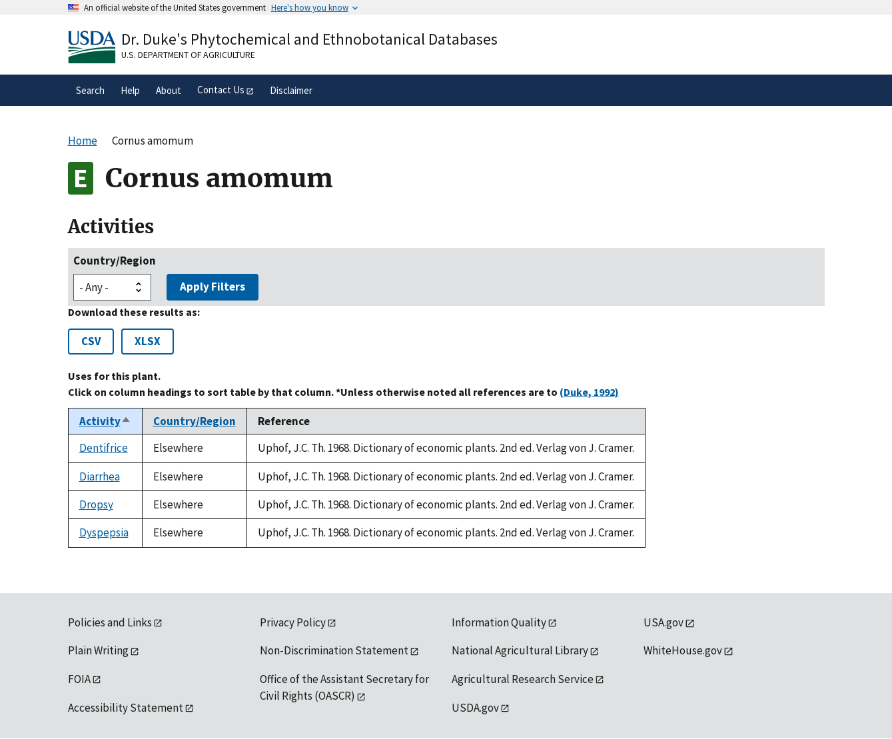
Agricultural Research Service (523, 679)
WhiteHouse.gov (683, 650)
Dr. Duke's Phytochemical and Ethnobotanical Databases (309, 39)
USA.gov (663, 622)
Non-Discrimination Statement (334, 650)
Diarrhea (99, 476)
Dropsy (96, 504)
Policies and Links (110, 622)
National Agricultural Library (520, 650)
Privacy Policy (293, 622)
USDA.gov (475, 707)
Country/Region (114, 260)
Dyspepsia (104, 532)
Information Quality (499, 622)
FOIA (79, 679)
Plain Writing (98, 650)
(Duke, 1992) (589, 391)
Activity (105, 421)
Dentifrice (103, 447)
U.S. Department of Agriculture (188, 55)
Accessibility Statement (125, 707)
